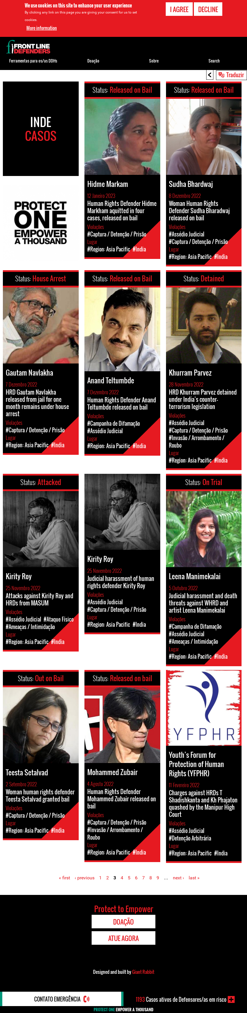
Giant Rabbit (143, 971)
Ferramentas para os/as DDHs (33, 61)
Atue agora (123, 938)
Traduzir (235, 75)
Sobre (154, 61)
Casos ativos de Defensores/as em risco (181, 999)
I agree (179, 9)
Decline (208, 9)
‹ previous (84, 878)
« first (64, 878)
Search (214, 61)
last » (194, 878)
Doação (93, 61)
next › (178, 878)
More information (41, 27)
